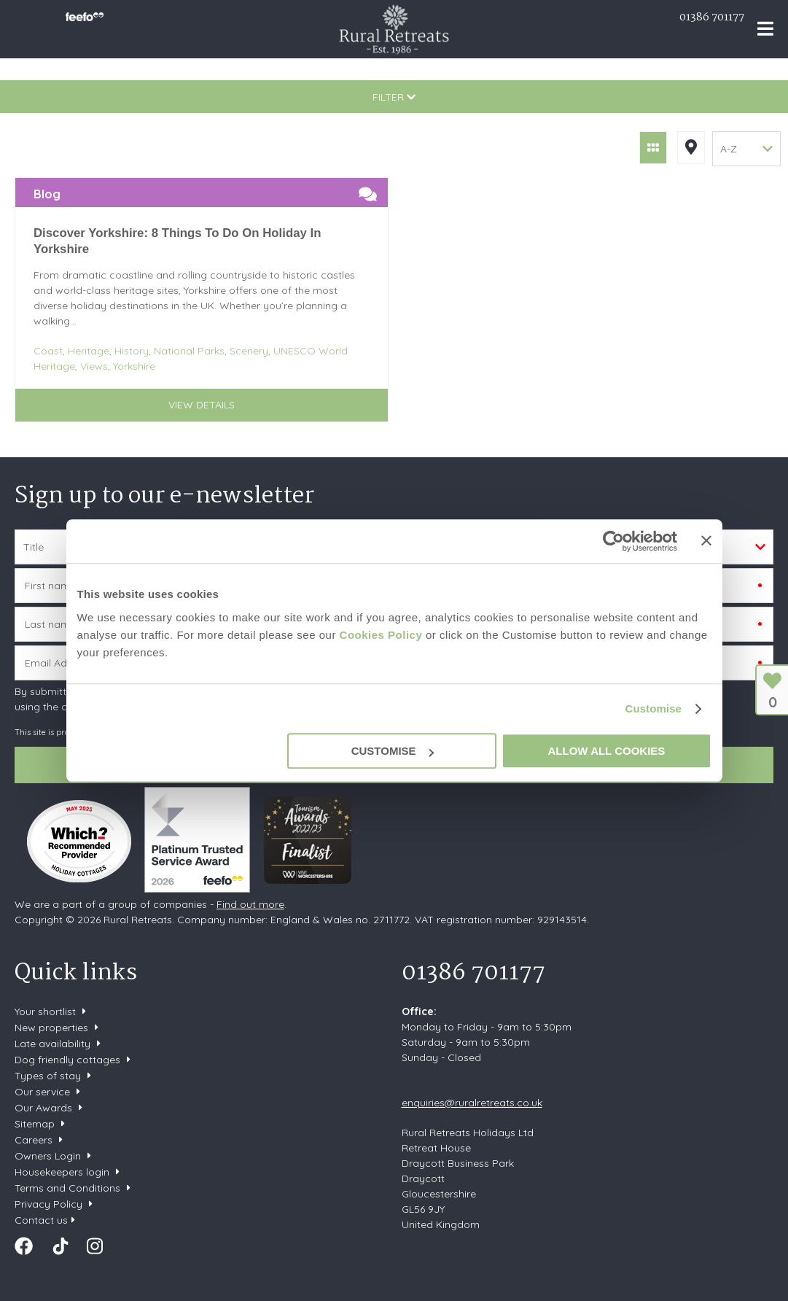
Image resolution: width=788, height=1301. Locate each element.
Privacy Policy (48, 1204)
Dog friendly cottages (67, 1059)
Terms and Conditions (67, 1188)
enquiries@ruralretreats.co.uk (472, 1102)
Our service (42, 1091)
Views (94, 366)
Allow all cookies (607, 751)
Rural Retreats (394, 29)
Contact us (41, 1220)
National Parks (189, 350)
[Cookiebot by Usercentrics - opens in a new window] (613, 541)
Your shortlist (45, 1011)
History (131, 350)
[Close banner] (706, 540)
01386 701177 (711, 17)
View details (201, 404)
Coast (48, 350)
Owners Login (48, 1155)
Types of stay (48, 1075)
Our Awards (43, 1107)
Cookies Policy (381, 635)
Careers (33, 1139)
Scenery (249, 350)
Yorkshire (134, 366)
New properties (53, 1027)
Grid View (653, 147)
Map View (691, 147)
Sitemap (35, 1123)
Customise (653, 708)
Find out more (250, 904)
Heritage (88, 350)
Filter (394, 97)
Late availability (52, 1043)
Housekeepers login (62, 1171)
